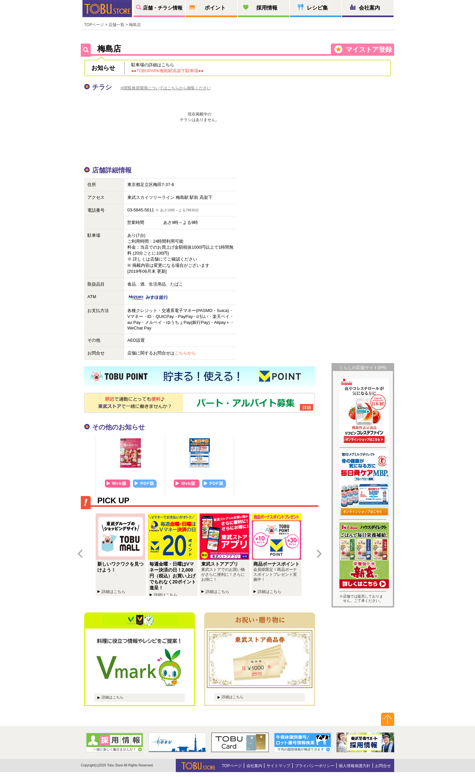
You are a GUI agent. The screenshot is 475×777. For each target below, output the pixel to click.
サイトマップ (278, 765)
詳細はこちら (112, 697)
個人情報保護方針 (354, 765)
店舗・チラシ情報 (162, 8)
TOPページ (94, 24)
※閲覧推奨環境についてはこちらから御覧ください (165, 88)
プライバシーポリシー (314, 765)
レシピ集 (317, 8)
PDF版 (147, 483)
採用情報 (266, 8)
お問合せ (383, 765)
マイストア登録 (369, 49)
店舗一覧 (116, 24)
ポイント (215, 8)
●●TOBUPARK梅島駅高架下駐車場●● (167, 70)
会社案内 (369, 8)
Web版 (120, 483)
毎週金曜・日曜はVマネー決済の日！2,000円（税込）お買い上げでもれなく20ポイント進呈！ (174, 554)
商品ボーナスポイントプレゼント (278, 554)
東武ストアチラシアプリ (226, 554)
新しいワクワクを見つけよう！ (122, 554)
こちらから (185, 353)
